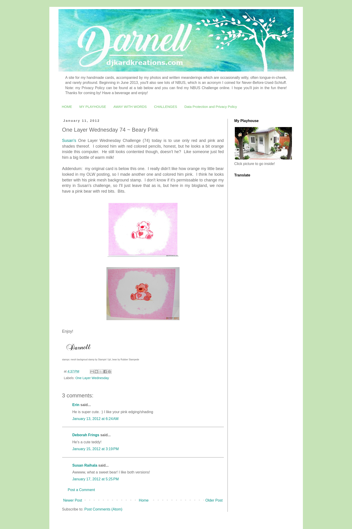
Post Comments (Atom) (103, 509)
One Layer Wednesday (92, 378)
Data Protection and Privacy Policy (210, 107)
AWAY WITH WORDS (130, 107)
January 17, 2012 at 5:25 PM (95, 479)
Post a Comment (81, 490)
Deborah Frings (85, 435)
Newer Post (72, 500)
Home (144, 500)
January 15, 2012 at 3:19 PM (95, 449)
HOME (67, 107)
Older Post (214, 500)
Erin (76, 405)
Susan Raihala (84, 465)
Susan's (69, 140)
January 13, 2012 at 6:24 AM (95, 419)
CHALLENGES (165, 107)
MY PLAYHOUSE (92, 107)
